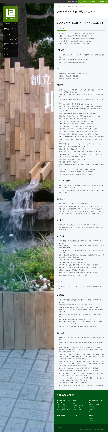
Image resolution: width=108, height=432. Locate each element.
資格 (90, 411)
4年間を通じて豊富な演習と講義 (10, 29)
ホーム (58, 6)
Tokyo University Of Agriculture (90, 429)
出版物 (64, 6)
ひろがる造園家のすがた (63, 409)
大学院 (6, 54)
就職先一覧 (92, 407)
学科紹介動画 (61, 416)
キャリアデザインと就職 (10, 39)
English (91, 420)
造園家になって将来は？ (95, 405)
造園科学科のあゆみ (62, 407)
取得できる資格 (8, 34)
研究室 (6, 49)
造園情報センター (77, 409)
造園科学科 (59, 427)
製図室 (74, 403)
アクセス (83, 1)
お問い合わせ (93, 1)
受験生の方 (75, 1)
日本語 (90, 418)
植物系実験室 (76, 407)
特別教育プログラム (94, 409)
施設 (74, 400)
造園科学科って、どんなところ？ (10, 24)
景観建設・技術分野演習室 (80, 405)
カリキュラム (77, 416)
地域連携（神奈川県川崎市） (10, 44)
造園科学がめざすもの (62, 405)
